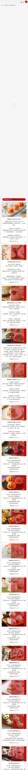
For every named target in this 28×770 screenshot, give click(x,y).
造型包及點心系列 (12, 5)
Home (2, 5)
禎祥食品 (4, 2)
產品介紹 (6, 5)
